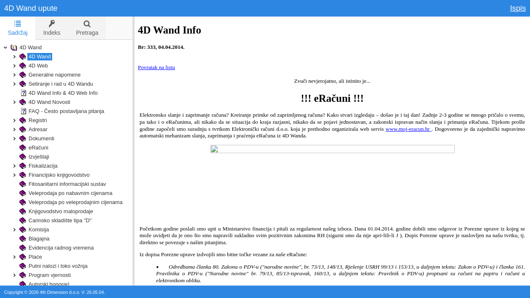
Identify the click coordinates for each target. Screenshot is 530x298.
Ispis (518, 8)
